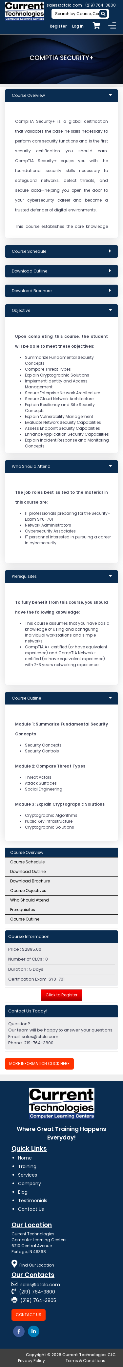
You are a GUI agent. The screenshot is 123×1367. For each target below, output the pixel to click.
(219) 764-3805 (33, 1300)
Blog (23, 1192)
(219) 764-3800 (100, 5)
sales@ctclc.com (64, 5)
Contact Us (31, 1209)
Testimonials (32, 1200)
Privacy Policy (31, 1360)
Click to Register (61, 995)
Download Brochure (30, 881)
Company (29, 1183)
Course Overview (26, 852)
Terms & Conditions (85, 1360)
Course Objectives (28, 890)
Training (27, 1166)
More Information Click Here (39, 1063)
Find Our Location (32, 1265)
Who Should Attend (29, 900)
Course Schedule (27, 862)
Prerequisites (22, 909)
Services (27, 1175)
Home (25, 1158)
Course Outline (24, 919)
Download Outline (28, 871)
